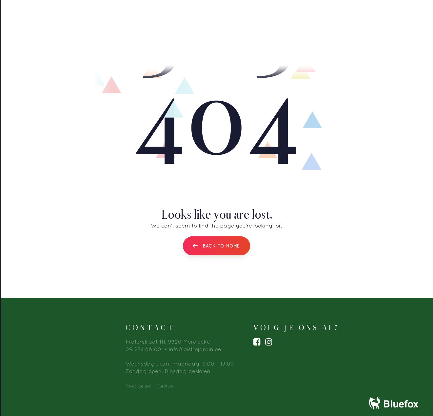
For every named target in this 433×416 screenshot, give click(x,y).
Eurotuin (165, 386)
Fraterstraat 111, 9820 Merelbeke (168, 342)
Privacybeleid (138, 386)
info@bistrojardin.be (195, 349)
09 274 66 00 (143, 349)
